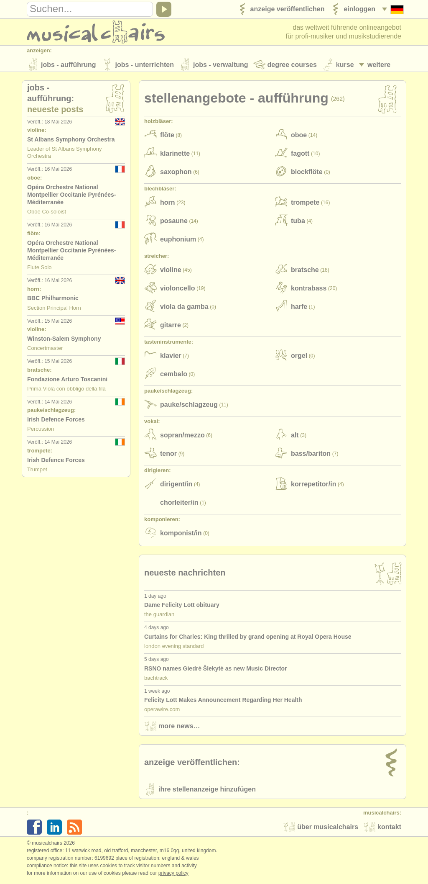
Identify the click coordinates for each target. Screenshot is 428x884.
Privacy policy (173, 875)
